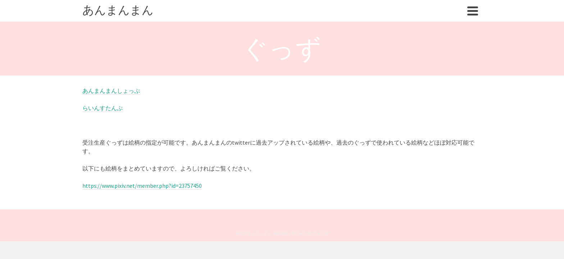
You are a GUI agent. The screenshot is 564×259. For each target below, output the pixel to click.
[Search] (474, 18)
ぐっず (454, 18)
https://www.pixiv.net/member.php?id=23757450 (142, 200)
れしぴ (429, 18)
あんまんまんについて (360, 18)
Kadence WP (318, 247)
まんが (405, 18)
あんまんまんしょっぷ (111, 105)
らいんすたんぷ (102, 122)
